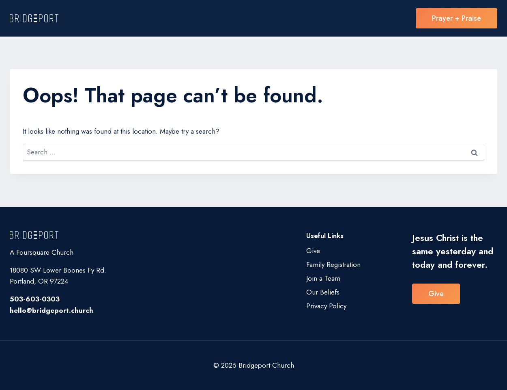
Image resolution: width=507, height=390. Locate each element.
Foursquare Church (44, 252)
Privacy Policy (326, 306)
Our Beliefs (322, 292)
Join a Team (323, 278)
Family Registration (333, 264)
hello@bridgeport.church (51, 310)
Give (313, 251)
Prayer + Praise (456, 18)
